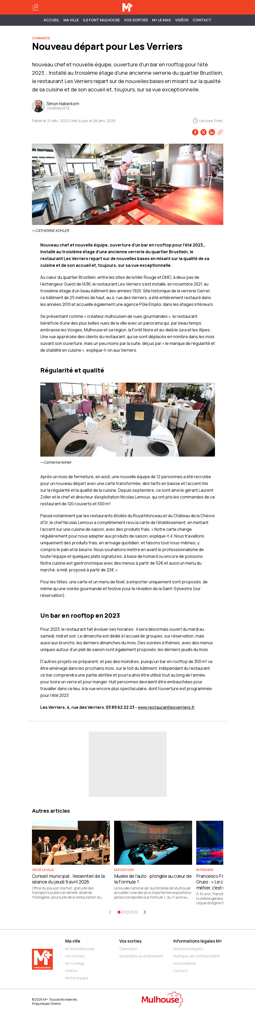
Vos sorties (136, 19)
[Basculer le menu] (35, 7)
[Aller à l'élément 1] (119, 912)
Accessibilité (184, 963)
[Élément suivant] (144, 912)
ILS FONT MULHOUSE (101, 19)
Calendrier (128, 948)
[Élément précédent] (110, 912)
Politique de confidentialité (196, 956)
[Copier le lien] (220, 132)
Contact (202, 19)
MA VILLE (71, 19)
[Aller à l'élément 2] (123, 912)
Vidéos (181, 19)
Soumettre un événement (141, 956)
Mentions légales (188, 948)
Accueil (51, 19)
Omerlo (55, 1003)
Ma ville (72, 941)
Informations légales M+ (197, 941)
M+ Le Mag (161, 19)
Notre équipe (76, 977)
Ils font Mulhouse (80, 948)
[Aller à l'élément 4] (131, 912)
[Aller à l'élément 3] (127, 912)
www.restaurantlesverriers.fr (166, 707)
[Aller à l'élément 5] (136, 912)
